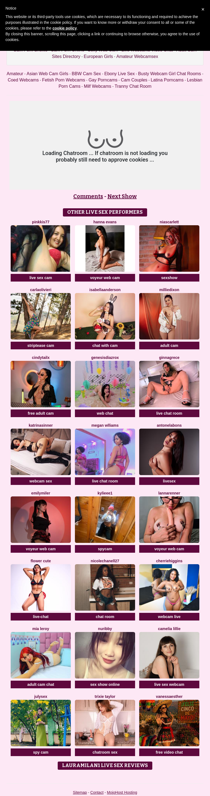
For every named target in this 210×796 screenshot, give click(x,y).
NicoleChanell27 (105, 561)
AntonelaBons (169, 425)
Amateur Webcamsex (137, 56)
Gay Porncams (103, 80)
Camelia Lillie (169, 629)
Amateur (15, 73)
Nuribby (105, 629)
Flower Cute (41, 561)
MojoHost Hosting (122, 792)
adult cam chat (40, 684)
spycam (105, 549)
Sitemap (80, 792)
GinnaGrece (169, 357)
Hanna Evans (105, 222)
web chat (105, 413)
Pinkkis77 (40, 222)
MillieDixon (169, 290)
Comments (88, 196)
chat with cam (105, 345)
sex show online (105, 684)
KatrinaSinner (41, 425)
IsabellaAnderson (105, 290)
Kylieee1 (105, 493)
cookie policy (64, 28)
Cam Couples (134, 80)
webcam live (169, 616)
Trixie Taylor (105, 696)
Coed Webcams (23, 80)
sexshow (169, 278)
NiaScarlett (169, 222)
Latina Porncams (167, 80)
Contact (96, 792)
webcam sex (41, 481)
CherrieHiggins (169, 561)
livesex (169, 481)
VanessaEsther (169, 696)
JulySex (40, 696)
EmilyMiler (40, 493)
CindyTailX (41, 357)
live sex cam (41, 278)
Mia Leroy (40, 629)
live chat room (169, 413)
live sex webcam (169, 684)
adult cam (169, 345)
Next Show (122, 196)
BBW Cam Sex (86, 73)
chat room (105, 616)
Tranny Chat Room (133, 86)
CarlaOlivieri (40, 290)
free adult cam (41, 413)
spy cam (40, 752)
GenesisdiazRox (105, 357)
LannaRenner (169, 493)
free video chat (169, 752)
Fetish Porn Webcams (63, 80)
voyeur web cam (105, 278)
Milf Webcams (97, 86)
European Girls (98, 56)
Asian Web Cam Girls (47, 73)
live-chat (41, 616)
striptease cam (40, 345)
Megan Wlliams (105, 425)
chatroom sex (104, 752)
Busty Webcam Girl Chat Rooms (169, 73)
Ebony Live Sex (119, 73)
